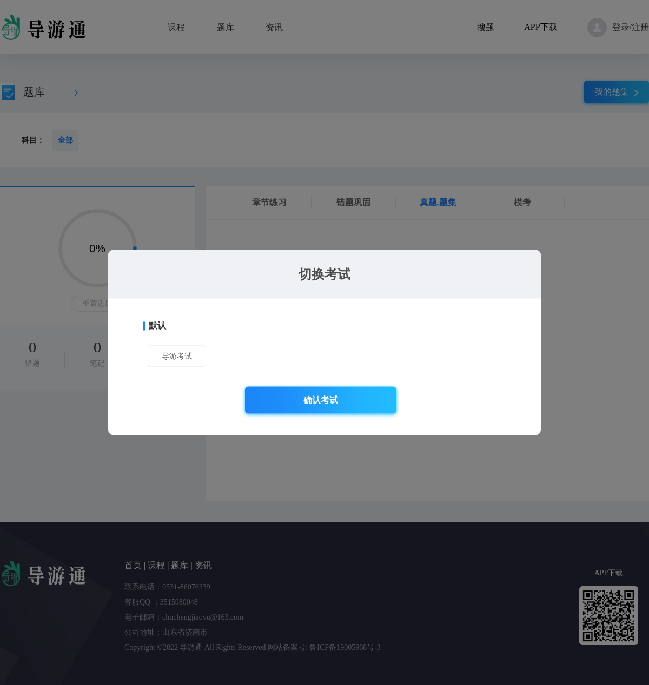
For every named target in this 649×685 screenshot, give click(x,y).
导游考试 (177, 356)
